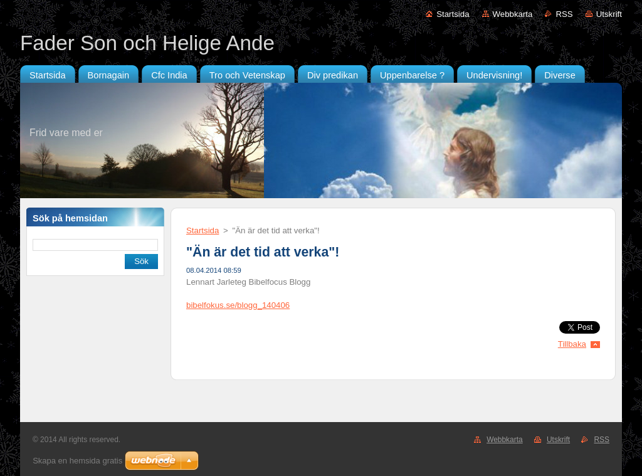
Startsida (452, 14)
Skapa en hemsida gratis (77, 460)
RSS (563, 14)
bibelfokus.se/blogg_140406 (238, 305)
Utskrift (609, 14)
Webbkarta (513, 14)
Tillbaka (572, 344)
